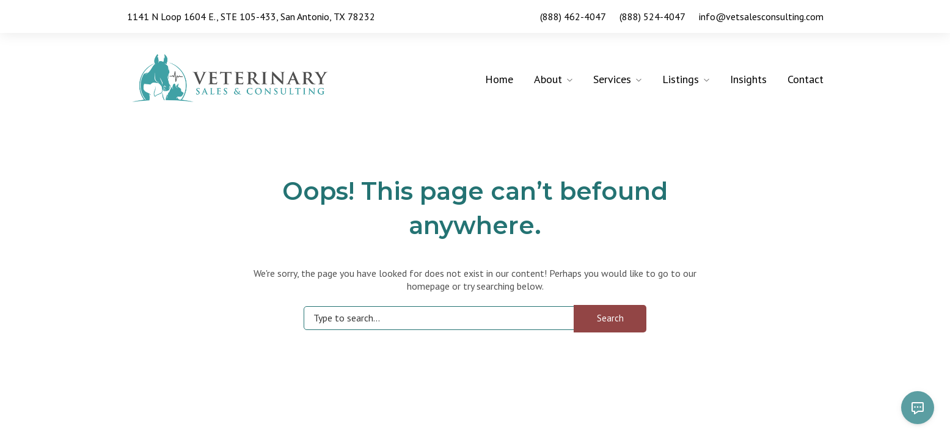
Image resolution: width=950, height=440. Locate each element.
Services (612, 79)
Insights (748, 79)
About (548, 79)
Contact (805, 79)
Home (499, 79)
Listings (680, 79)
